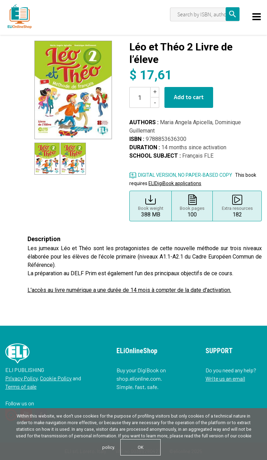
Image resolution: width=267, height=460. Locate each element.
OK (141, 447)
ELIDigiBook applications (174, 183)
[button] (42, 90)
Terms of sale (21, 386)
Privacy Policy (21, 378)
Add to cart (189, 97)
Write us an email (225, 378)
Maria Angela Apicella (186, 122)
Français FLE (197, 155)
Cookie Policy (56, 378)
